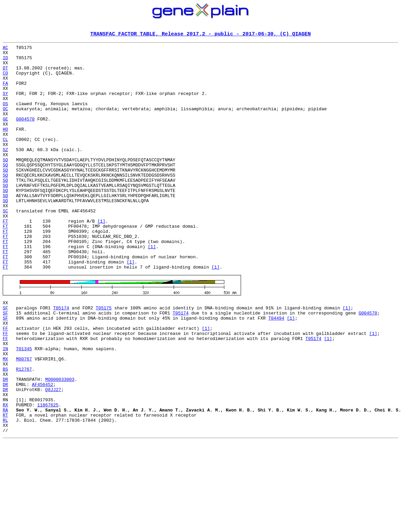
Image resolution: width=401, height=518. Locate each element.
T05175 (104, 357)
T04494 (276, 370)
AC (5, 49)
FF (5, 382)
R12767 (24, 431)
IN (5, 406)
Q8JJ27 (53, 455)
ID (5, 61)
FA (5, 92)
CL (5, 159)
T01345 (24, 406)
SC (5, 245)
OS (5, 116)
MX (5, 419)
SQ (5, 184)
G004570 (25, 135)
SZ (5, 171)
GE (5, 135)
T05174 (61, 357)
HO (5, 147)
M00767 (24, 419)
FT (5, 257)
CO (5, 80)
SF (5, 357)
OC (5, 122)
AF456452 (42, 449)
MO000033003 (60, 443)
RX (5, 474)
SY (5, 104)
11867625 (47, 474)
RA (5, 480)
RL (5, 492)
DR (5, 443)
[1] (101, 257)
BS (5, 431)
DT (5, 73)
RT (5, 486)
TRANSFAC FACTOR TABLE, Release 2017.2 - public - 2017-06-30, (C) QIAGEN (200, 34)
